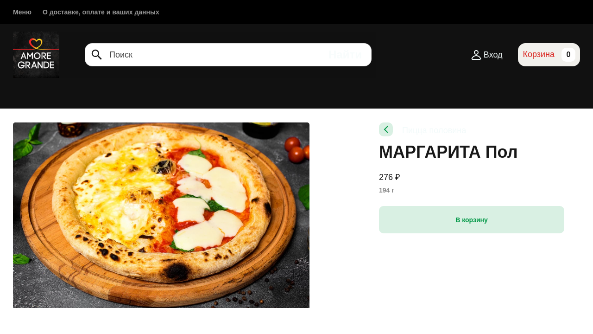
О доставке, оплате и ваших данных (101, 12)
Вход (487, 54)
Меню (22, 12)
